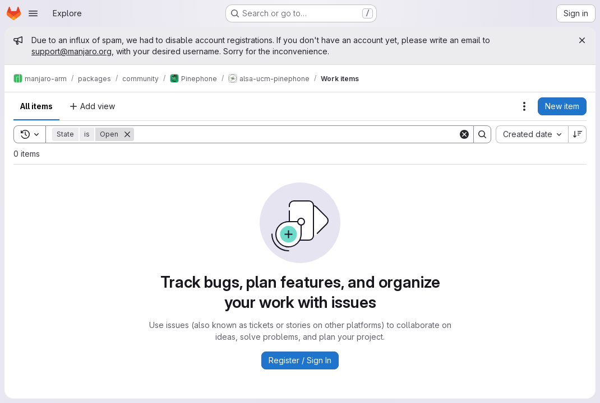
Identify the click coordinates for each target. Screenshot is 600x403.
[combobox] (532, 134)
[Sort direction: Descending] (578, 134)
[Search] (296, 134)
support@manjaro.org (71, 51)
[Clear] (464, 134)
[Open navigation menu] (33, 13)
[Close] (582, 40)
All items (36, 106)
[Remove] (127, 134)
